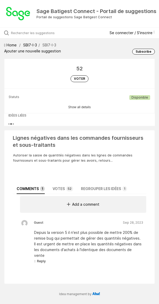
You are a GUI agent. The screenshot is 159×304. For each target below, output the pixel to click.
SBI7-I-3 (30, 45)
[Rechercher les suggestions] (40, 33)
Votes (63, 188)
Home (11, 45)
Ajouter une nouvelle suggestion (32, 51)
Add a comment (83, 204)
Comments (31, 188)
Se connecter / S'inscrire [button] (132, 33)
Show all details (79, 107)
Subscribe (143, 51)
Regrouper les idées (104, 188)
